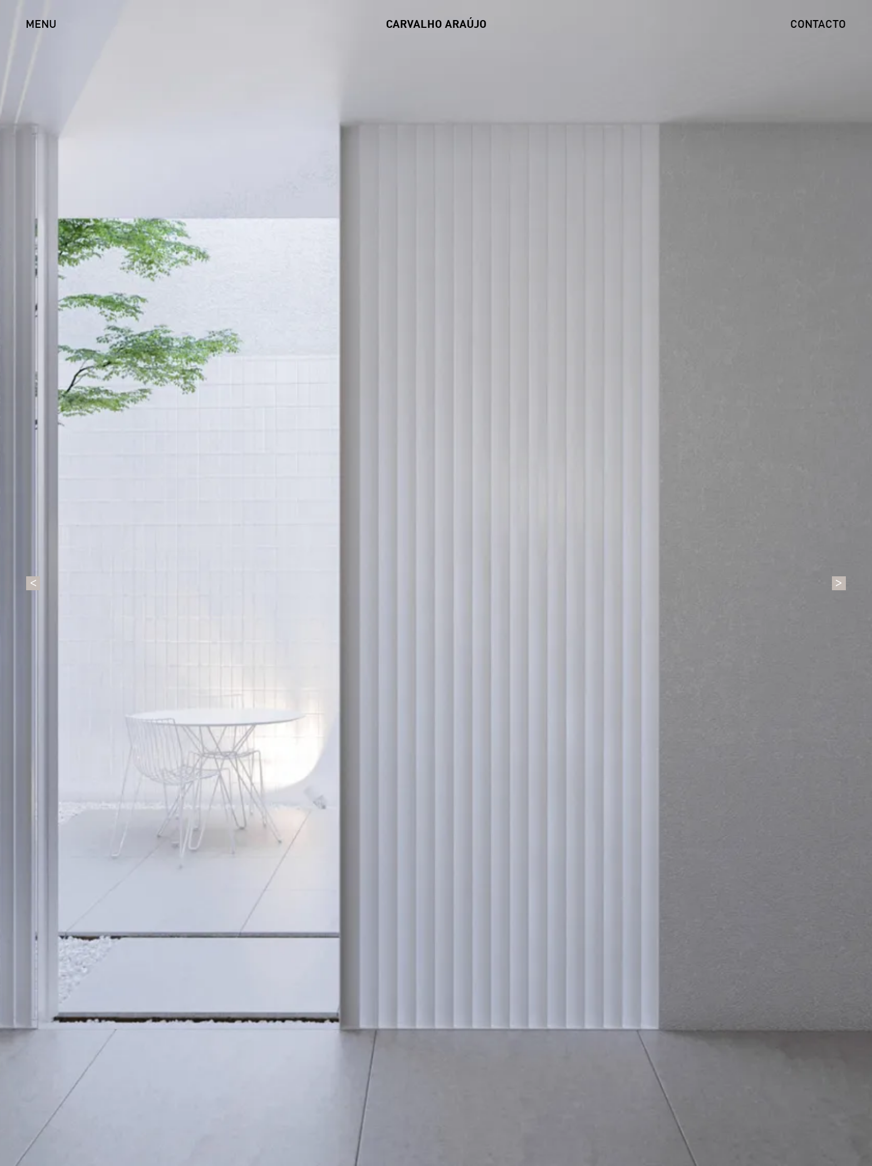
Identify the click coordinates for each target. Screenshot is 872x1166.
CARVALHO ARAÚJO (436, 25)
